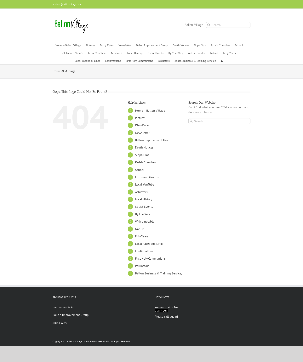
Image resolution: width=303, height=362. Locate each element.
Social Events (144, 206)
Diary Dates (142, 125)
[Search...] (228, 25)
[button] (222, 60)
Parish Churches (145, 162)
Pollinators (142, 266)
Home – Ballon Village (150, 110)
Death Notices (144, 147)
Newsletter (142, 133)
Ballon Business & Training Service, (158, 273)
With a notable (144, 221)
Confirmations (144, 251)
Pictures (140, 118)
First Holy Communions (150, 258)
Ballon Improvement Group (153, 140)
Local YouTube (144, 184)
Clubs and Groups (147, 177)
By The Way (142, 214)
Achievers (141, 192)
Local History (143, 199)
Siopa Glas (142, 155)
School (139, 170)
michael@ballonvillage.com (67, 4)
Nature (139, 229)
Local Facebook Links (149, 244)
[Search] (209, 25)
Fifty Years (141, 236)
